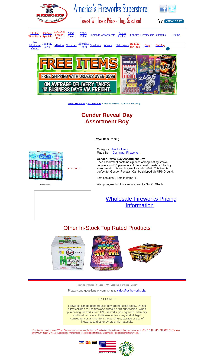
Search (134, 285)
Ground (175, 34)
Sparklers (95, 45)
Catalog (90, 285)
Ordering (125, 285)
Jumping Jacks (47, 45)
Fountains (160, 34)
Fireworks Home (76, 103)
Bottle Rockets (122, 35)
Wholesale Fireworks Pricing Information (141, 202)
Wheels (108, 45)
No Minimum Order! (35, 45)
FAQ (107, 285)
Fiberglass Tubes (83, 45)
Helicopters (122, 45)
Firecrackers (147, 34)
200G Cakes (83, 35)
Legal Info (115, 285)
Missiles (59, 45)
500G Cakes (71, 35)
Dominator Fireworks (125, 152)
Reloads (95, 34)
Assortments (108, 34)
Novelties (71, 45)
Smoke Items (94, 103)
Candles (134, 34)
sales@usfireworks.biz (131, 290)
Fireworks (81, 285)
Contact (99, 285)
